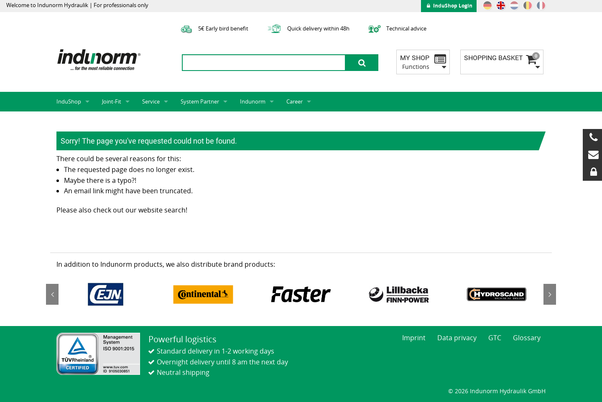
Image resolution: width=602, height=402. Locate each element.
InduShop (68, 101)
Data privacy (457, 337)
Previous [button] (52, 294)
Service (151, 101)
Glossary (527, 337)
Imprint (414, 337)
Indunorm (252, 101)
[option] (105, 294)
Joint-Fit (111, 101)
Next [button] (549, 294)
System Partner (200, 101)
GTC (494, 337)
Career (294, 101)
